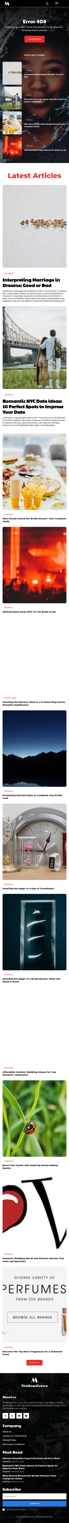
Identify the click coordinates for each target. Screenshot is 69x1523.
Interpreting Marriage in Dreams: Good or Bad (44, 75)
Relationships (10, 698)
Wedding (29, 70)
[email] (34, 1496)
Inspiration (9, 1161)
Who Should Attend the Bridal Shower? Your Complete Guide (44, 125)
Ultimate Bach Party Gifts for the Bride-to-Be (45, 150)
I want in (34, 1503)
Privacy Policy (32, 1509)
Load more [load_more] (34, 1363)
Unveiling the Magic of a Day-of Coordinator (28, 888)
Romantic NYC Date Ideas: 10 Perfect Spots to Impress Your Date (45, 100)
